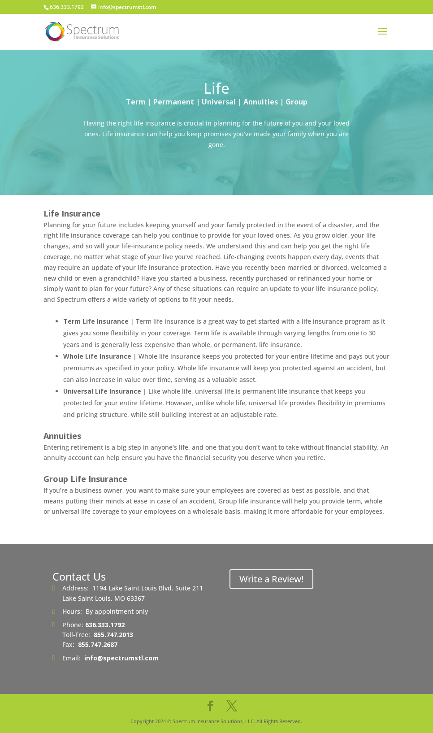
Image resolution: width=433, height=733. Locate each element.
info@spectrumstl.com (121, 658)
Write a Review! (271, 579)
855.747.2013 (113, 634)
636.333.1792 (105, 624)
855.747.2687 (97, 644)
